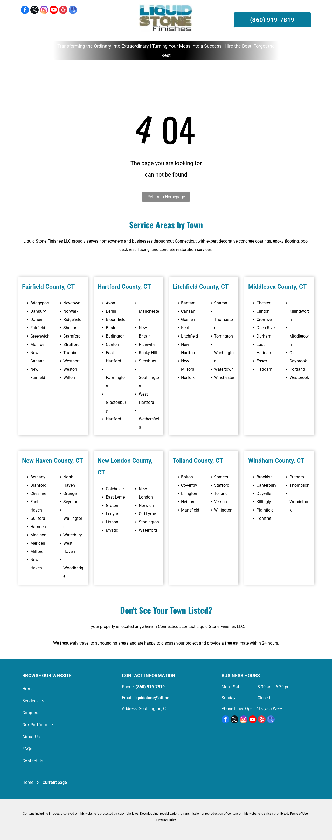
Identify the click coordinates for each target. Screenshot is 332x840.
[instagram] (44, 10)
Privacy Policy (166, 820)
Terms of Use (299, 813)
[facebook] (25, 10)
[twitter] (34, 10)
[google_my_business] (73, 10)
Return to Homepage (166, 196)
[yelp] (63, 10)
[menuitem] (65, 71)
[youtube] (54, 10)
